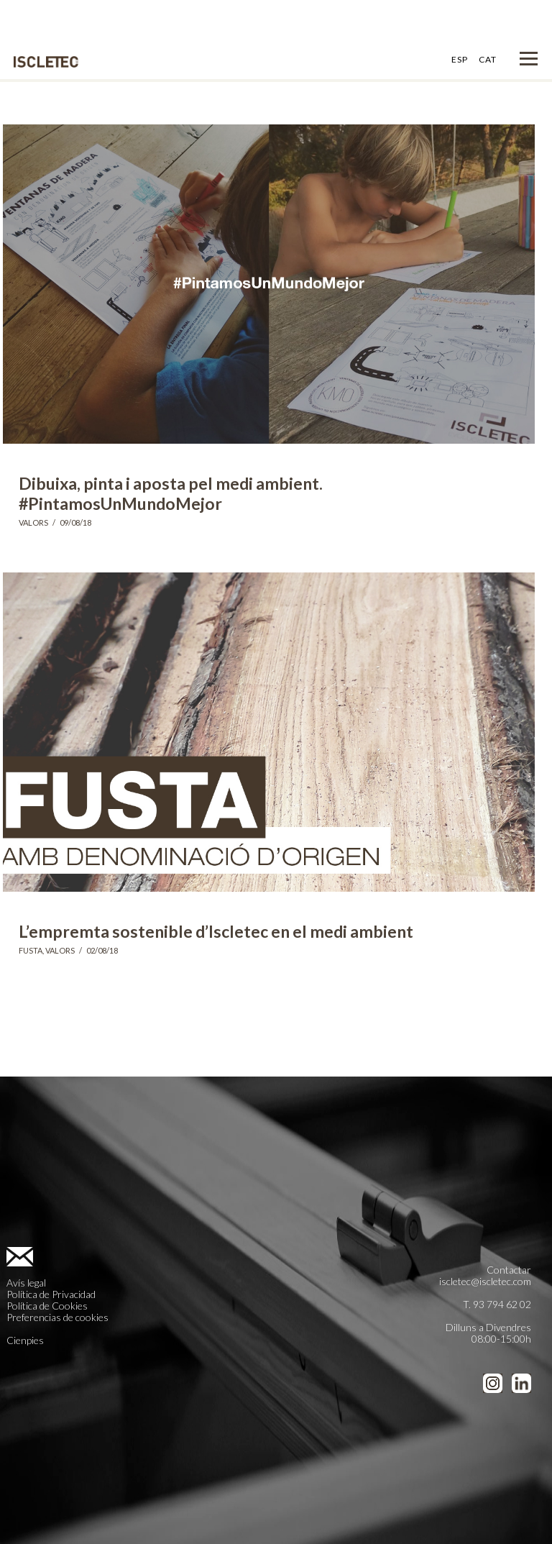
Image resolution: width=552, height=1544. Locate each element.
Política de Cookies (47, 1305)
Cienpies (25, 1340)
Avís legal (26, 1282)
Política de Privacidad (51, 1294)
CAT (488, 59)
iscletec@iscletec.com (485, 1281)
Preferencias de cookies (57, 1317)
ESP (459, 59)
